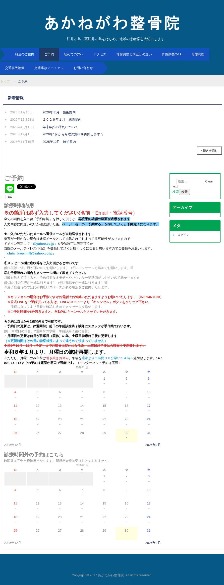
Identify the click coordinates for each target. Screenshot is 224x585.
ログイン (183, 235)
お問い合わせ (83, 68)
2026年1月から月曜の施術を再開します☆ (73, 134)
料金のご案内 (24, 54)
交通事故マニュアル (48, 68)
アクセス (99, 54)
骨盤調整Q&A (171, 54)
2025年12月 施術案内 (59, 142)
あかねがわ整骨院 (112, 22)
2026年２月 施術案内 (59, 112)
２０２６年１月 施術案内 (62, 119)
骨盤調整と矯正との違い (134, 54)
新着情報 (16, 98)
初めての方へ (73, 54)
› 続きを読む (209, 150)
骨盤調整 (197, 54)
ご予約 (49, 54)
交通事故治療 (14, 68)
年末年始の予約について (60, 127)
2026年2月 (153, 444)
